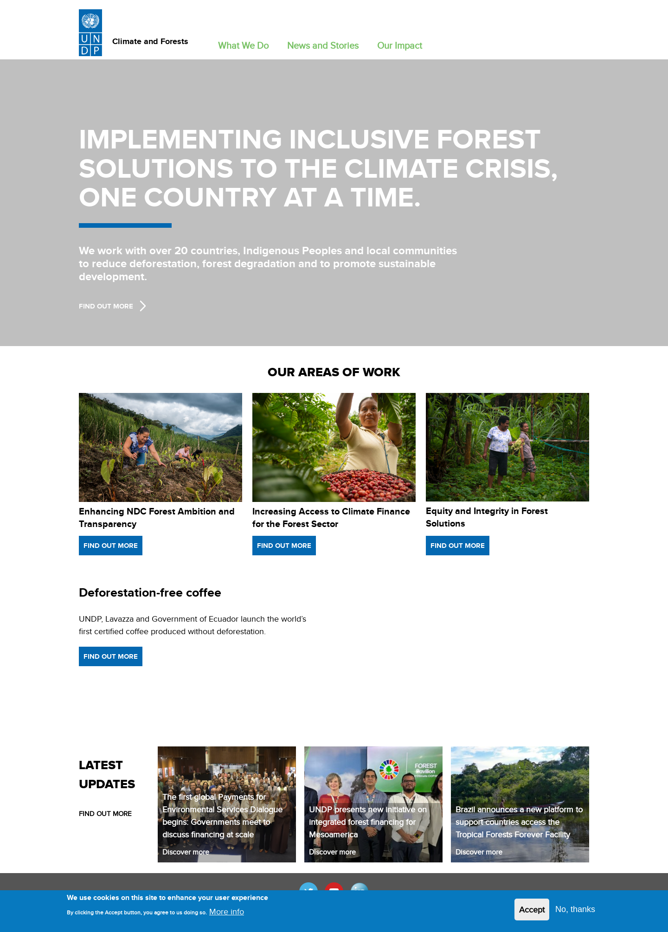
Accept (532, 909)
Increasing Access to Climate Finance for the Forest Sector (331, 517)
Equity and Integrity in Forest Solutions (487, 517)
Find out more (111, 545)
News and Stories (323, 45)
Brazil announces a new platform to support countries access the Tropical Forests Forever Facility (519, 821)
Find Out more (106, 306)
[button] (243, 43)
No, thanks (575, 909)
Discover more (185, 852)
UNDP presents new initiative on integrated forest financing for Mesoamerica (368, 821)
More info (226, 911)
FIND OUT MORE (105, 813)
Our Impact (399, 45)
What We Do (243, 45)
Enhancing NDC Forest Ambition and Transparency (157, 517)
